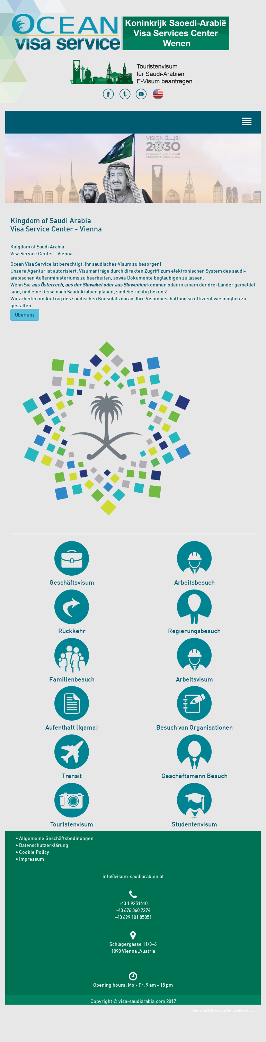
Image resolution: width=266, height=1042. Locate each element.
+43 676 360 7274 (133, 910)
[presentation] (57, 1021)
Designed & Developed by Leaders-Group (224, 1010)
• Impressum (30, 859)
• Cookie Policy (32, 852)
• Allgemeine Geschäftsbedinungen (55, 838)
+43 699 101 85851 (133, 917)
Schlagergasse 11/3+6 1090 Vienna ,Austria (133, 944)
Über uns (25, 315)
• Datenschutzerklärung (42, 845)
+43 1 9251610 (133, 903)
